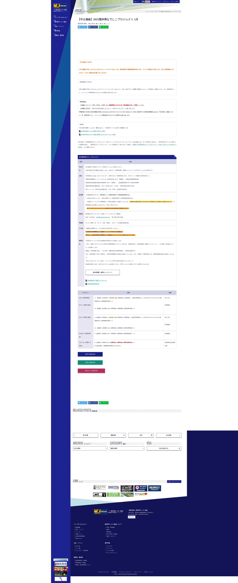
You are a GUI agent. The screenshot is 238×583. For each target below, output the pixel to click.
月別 (146, 435)
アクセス (166, 1)
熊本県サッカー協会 (60, 21)
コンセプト (109, 546)
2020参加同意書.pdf (93, 284)
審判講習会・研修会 (80, 562)
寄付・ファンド (79, 529)
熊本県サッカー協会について (113, 524)
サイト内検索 (174, 1)
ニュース (77, 531)
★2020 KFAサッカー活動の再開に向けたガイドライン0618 (98, 134)
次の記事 (173, 435)
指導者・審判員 (59, 35)
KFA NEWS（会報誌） (112, 534)
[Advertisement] (119, 44)
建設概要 (77, 527)
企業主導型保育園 (80, 536)
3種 (90, 23)
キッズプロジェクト (111, 552)
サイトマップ (138, 572)
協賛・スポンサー (111, 536)
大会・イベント (59, 26)
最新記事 (118, 435)
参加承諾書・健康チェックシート (102, 272)
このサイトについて (103, 572)
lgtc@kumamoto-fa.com (103, 217)
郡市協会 (108, 531)
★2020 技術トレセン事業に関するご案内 (93, 131)
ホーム (136, 1)
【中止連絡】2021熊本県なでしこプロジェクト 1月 (169, 11)
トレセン (107, 23)
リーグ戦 (77, 548)
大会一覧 (77, 546)
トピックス (152, 11)
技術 (101, 23)
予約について (78, 538)
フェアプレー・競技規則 (81, 550)
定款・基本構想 (110, 527)
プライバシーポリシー (125, 572)
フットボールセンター (61, 17)
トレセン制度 (110, 550)
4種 (93, 23)
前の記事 (81, 435)
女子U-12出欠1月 (90, 362)
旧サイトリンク (148, 572)
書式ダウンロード (156, 1)
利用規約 (114, 572)
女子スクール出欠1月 (91, 370)
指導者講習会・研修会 (81, 560)
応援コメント (78, 534)
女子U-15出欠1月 (90, 354)
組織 (107, 529)
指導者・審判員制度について (82, 564)
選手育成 (57, 30)
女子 (156, 11)
